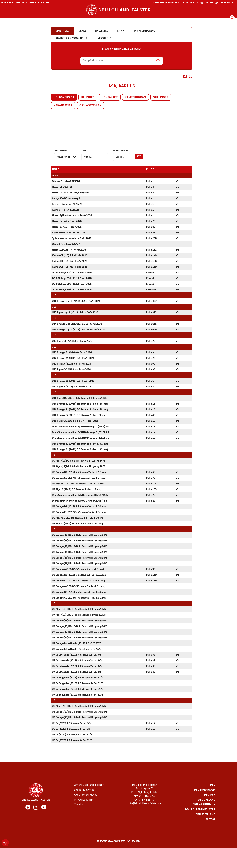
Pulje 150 (151, 267)
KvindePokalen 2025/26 (65, 210)
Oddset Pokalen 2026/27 (66, 244)
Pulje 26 (150, 341)
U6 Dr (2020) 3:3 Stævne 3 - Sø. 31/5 (72, 735)
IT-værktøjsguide (37, 3)
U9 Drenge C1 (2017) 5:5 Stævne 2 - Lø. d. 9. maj (78, 478)
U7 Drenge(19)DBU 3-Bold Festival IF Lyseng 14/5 (79, 621)
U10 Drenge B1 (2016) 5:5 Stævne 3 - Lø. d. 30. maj (80, 444)
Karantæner (63, 105)
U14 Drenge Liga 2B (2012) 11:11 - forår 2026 (77, 324)
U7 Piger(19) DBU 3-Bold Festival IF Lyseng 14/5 (79, 609)
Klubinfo (88, 97)
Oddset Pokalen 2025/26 (66, 181)
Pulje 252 (151, 233)
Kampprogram (135, 97)
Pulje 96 (150, 369)
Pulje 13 (150, 404)
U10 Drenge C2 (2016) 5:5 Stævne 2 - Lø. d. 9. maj (79, 415)
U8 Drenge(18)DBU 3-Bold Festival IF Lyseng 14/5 (79, 535)
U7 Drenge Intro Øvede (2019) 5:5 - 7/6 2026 (76, 643)
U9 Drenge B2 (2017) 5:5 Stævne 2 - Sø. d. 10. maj (79, 472)
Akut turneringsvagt (167, 3)
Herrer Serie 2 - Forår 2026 (67, 221)
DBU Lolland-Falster (200, 809)
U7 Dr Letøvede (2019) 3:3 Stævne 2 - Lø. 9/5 (77, 655)
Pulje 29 (150, 501)
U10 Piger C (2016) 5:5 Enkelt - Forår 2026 (75, 421)
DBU (212, 785)
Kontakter (110, 97)
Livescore (103, 38)
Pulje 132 (151, 250)
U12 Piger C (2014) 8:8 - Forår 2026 (71, 369)
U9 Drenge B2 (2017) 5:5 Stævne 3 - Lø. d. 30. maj (79, 506)
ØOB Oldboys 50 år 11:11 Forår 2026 (72, 284)
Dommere (7, 3)
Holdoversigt (64, 97)
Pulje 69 (150, 472)
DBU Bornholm (204, 789)
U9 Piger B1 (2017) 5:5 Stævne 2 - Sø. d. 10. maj (78, 484)
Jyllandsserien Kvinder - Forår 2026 (71, 238)
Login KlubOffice (84, 789)
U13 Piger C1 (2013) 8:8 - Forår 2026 (72, 341)
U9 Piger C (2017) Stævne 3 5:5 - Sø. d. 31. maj (77, 524)
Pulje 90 (150, 364)
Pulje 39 (150, 666)
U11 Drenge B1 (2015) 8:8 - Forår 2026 (73, 381)
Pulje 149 (151, 255)
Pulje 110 (151, 575)
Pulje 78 (150, 478)
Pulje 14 (150, 432)
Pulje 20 (150, 221)
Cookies (78, 804)
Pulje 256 (151, 238)
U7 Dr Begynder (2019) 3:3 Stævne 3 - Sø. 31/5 (77, 678)
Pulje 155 (151, 489)
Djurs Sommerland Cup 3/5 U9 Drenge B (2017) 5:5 (80, 495)
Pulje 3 (150, 352)
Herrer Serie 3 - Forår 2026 (67, 227)
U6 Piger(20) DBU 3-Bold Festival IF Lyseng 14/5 (79, 706)
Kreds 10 (151, 290)
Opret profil (225, 2)
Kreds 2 (150, 278)
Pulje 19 (150, 421)
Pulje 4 (150, 187)
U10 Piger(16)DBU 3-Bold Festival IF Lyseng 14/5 (79, 398)
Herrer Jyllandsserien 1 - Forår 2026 (72, 215)
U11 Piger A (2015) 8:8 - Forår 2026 (71, 387)
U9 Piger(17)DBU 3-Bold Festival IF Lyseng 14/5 (78, 461)
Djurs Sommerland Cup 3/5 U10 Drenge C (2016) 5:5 (80, 432)
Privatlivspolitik (83, 799)
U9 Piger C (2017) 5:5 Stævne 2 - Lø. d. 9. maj (76, 489)
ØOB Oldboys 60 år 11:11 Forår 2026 (72, 290)
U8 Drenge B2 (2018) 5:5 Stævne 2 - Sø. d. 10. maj (79, 575)
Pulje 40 (150, 227)
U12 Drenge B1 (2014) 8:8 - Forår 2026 (73, 358)
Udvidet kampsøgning (71, 38)
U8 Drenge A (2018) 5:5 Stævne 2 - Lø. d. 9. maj (78, 569)
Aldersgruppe (121, 151)
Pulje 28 (150, 358)
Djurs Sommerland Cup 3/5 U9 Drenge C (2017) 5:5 (80, 501)
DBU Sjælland (205, 814)
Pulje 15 (150, 438)
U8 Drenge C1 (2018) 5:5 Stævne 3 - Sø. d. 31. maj (79, 598)
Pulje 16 (150, 409)
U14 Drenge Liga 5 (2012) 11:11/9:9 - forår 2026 (78, 330)
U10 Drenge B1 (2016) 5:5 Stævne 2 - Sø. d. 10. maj (80, 404)
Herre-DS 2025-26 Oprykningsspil (71, 193)
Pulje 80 (150, 387)
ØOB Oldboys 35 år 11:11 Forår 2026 (72, 273)
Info (177, 181)
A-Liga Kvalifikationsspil (66, 198)
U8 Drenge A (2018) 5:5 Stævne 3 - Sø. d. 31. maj (78, 586)
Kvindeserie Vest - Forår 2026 (68, 233)
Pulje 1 (150, 181)
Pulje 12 (150, 723)
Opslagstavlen (90, 105)
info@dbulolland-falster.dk (144, 803)
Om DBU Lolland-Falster (89, 785)
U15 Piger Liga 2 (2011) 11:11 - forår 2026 (75, 312)
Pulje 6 (150, 381)
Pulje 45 (150, 415)
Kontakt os (190, 3)
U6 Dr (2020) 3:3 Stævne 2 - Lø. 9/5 (71, 723)
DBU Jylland (206, 799)
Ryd (139, 157)
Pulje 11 (150, 427)
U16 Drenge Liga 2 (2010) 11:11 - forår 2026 (76, 301)
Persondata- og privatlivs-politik (118, 841)
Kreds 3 (150, 273)
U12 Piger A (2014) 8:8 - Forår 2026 (71, 364)
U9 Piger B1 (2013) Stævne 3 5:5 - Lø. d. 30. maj (78, 518)
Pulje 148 (151, 261)
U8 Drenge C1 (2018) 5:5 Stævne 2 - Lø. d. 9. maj (78, 581)
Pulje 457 (151, 301)
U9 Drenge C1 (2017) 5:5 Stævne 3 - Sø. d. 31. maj (79, 512)
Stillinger (160, 97)
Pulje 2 (150, 193)
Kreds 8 (150, 284)
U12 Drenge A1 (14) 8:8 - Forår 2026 (72, 352)
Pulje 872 (151, 312)
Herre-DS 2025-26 (62, 187)
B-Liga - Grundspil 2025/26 (67, 204)
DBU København (203, 804)
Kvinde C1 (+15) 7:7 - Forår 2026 (69, 255)
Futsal (210, 819)
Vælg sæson (60, 151)
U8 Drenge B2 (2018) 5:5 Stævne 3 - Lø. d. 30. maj (79, 592)
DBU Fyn (209, 794)
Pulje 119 (151, 581)
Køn (83, 151)
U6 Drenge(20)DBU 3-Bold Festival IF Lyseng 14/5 (79, 712)
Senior (19, 3)
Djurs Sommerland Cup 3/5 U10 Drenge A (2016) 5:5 (80, 427)
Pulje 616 (151, 324)
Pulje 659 (151, 330)
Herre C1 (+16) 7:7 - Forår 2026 (69, 250)
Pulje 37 (150, 655)
